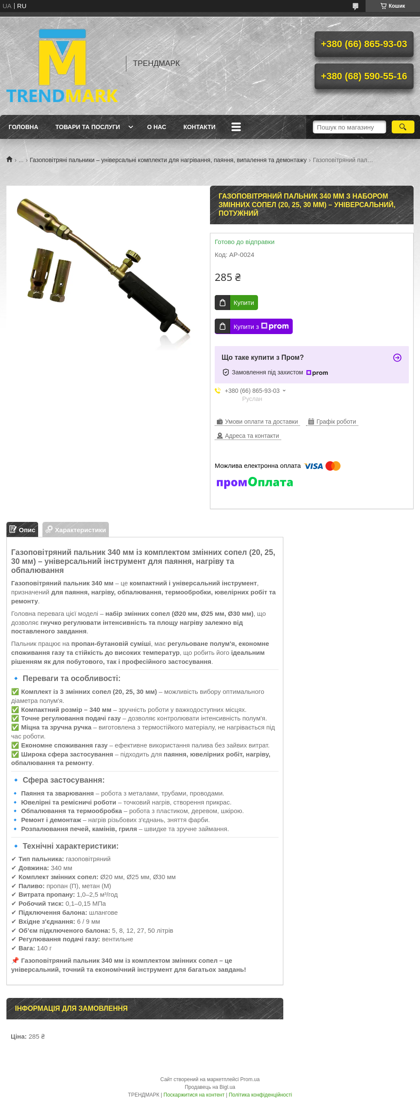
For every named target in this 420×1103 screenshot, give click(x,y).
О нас (156, 127)
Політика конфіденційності (260, 1095)
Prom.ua (250, 1079)
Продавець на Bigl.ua (210, 1087)
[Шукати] (403, 127)
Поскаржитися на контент (194, 1095)
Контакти (199, 127)
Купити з (261, 326)
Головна (23, 127)
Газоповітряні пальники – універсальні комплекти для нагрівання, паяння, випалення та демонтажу (168, 160)
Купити (244, 302)
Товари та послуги (87, 127)
